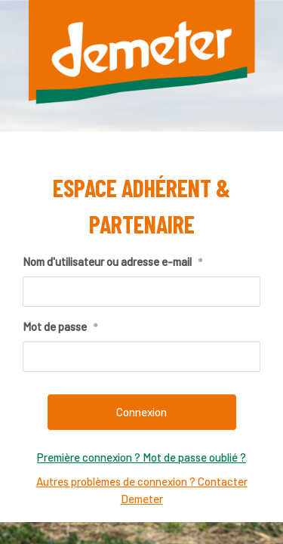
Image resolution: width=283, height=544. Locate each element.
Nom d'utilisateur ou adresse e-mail (112, 262)
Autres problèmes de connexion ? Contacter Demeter (142, 489)
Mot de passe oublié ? (193, 457)
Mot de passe (60, 327)
